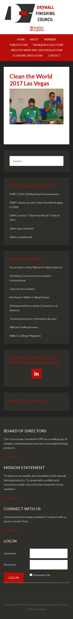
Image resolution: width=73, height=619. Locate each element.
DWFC (36, 13)
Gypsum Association (22, 288)
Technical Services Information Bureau (33, 318)
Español (38, 30)
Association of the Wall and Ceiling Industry (36, 267)
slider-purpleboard (21, 237)
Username (10, 553)
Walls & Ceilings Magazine (25, 335)
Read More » (11, 457)
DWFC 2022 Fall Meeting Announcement (34, 194)
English (38, 27)
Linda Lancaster (36, 609)
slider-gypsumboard (22, 228)
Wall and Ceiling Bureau (24, 327)
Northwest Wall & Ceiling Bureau (29, 297)
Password (10, 564)
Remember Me (41, 575)
